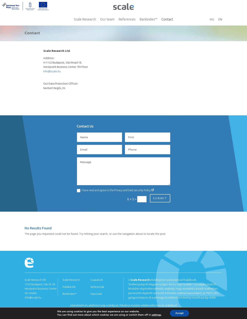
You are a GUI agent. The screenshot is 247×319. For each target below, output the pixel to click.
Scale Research (85, 19)
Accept (179, 313)
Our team (107, 19)
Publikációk (69, 286)
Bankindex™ (148, 19)
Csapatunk (97, 279)
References (127, 19)
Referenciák (97, 286)
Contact (167, 19)
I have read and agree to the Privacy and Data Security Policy (115, 190)
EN (220, 19)
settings (156, 315)
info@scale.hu (52, 71)
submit (160, 198)
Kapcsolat (96, 293)
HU (212, 19)
